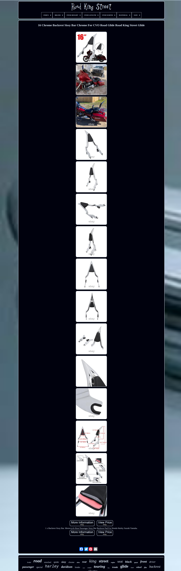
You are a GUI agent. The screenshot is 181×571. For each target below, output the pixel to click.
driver (152, 561)
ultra (78, 562)
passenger (28, 566)
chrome (71, 562)
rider (84, 568)
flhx (109, 568)
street (103, 561)
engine (113, 562)
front (143, 561)
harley (52, 566)
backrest (154, 566)
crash (89, 568)
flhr (145, 567)
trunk (115, 567)
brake (29, 562)
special (39, 567)
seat (120, 561)
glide (124, 566)
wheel (139, 567)
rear (84, 561)
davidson (66, 566)
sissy (63, 562)
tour (132, 567)
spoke (56, 562)
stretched (47, 562)
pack (136, 562)
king (93, 561)
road (38, 561)
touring (99, 566)
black (128, 561)
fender (77, 567)
